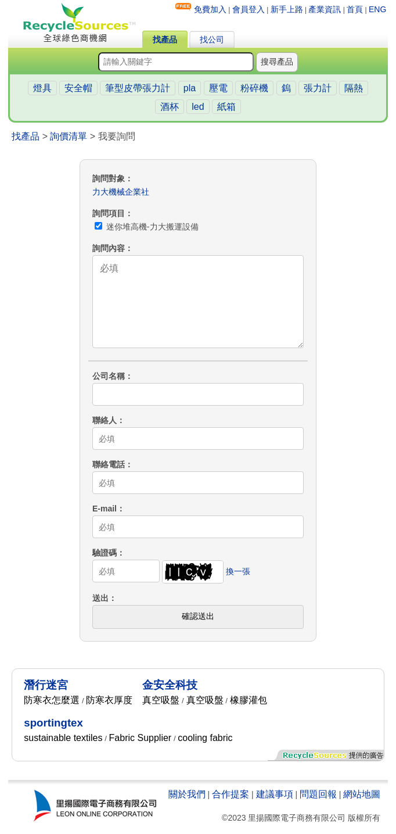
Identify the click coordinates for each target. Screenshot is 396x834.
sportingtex (53, 723)
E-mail (104, 508)
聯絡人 (104, 420)
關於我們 (187, 794)
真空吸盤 (160, 700)
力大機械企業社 (120, 191)
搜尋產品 (277, 61)
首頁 (355, 9)
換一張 (238, 571)
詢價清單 (68, 136)
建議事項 (274, 794)
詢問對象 (108, 178)
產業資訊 (324, 9)
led (198, 107)
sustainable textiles (63, 738)
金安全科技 (169, 685)
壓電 (218, 88)
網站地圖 (361, 794)
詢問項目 (108, 213)
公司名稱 (108, 376)
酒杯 (169, 107)
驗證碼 (104, 552)
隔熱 (353, 88)
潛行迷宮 (46, 685)
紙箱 (226, 107)
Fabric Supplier (140, 738)
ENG (377, 9)
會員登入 (248, 9)
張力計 (318, 88)
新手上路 (287, 9)
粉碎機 (254, 88)
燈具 (42, 88)
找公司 (212, 39)
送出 (100, 598)
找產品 (165, 39)
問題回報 (318, 794)
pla (189, 88)
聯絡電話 (108, 464)
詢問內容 (108, 248)
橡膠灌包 (248, 700)
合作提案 (230, 794)
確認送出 (198, 616)
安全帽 (78, 88)
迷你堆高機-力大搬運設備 (147, 226)
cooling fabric (205, 738)
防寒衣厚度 (109, 700)
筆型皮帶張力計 (137, 88)
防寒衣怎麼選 (52, 700)
